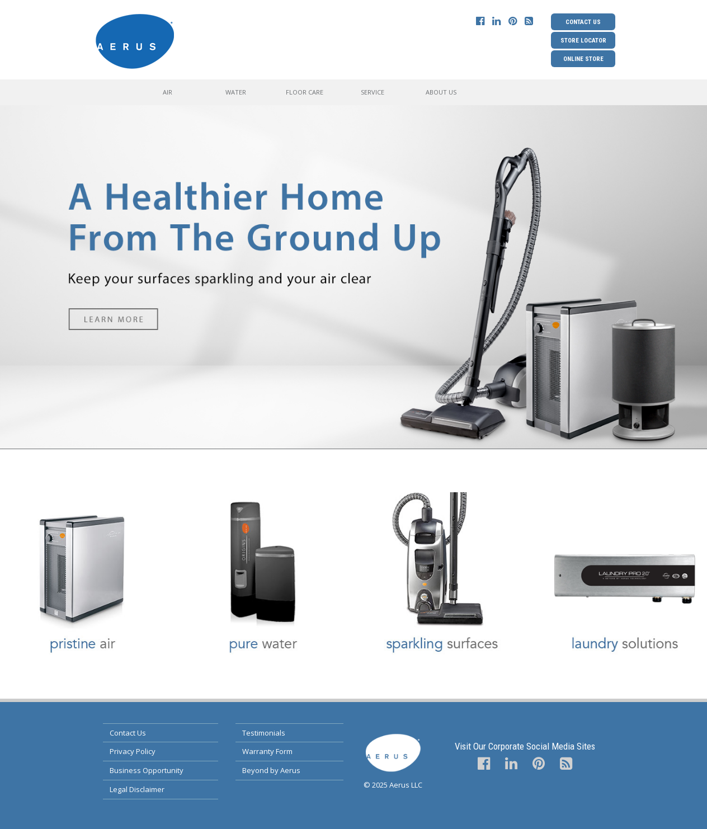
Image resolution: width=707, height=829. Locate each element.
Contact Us (583, 22)
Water (235, 92)
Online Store (583, 59)
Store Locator (583, 40)
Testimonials (263, 733)
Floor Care (304, 92)
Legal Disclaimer (137, 789)
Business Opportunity (146, 770)
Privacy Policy (132, 751)
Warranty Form (267, 751)
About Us (441, 92)
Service (372, 92)
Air (167, 92)
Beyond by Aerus (271, 770)
